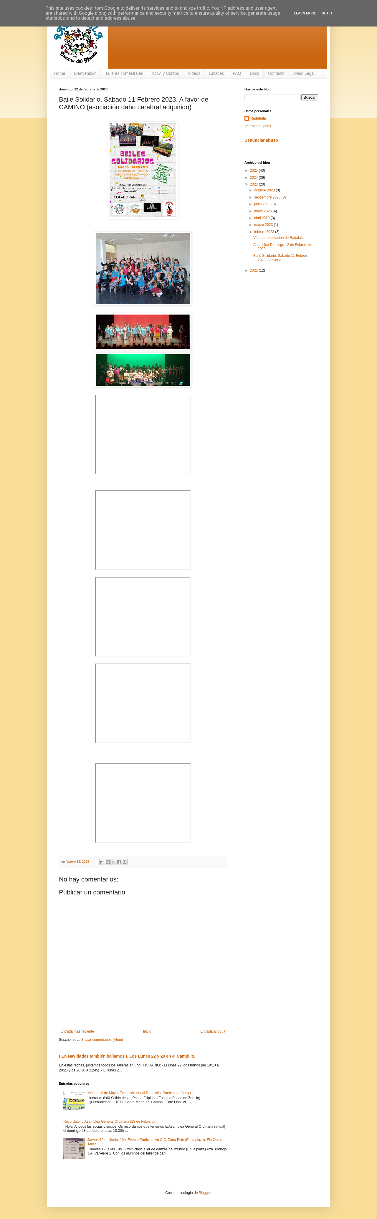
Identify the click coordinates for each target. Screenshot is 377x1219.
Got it (327, 13)
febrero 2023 (264, 232)
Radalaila (258, 118)
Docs (254, 73)
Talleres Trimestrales (124, 73)
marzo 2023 (264, 225)
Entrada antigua (212, 1031)
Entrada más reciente (77, 1031)
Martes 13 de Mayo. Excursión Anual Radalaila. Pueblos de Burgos (140, 1093)
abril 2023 (262, 218)
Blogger (205, 1193)
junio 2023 (263, 204)
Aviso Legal (304, 73)
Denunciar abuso (261, 140)
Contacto (276, 73)
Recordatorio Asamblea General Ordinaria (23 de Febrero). (109, 1121)
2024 (254, 178)
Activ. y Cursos (165, 73)
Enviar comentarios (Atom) (102, 1040)
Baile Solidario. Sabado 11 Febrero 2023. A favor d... (280, 258)
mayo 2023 (263, 211)
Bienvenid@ (85, 73)
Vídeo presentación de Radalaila (278, 238)
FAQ (237, 73)
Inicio (147, 1031)
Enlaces (216, 73)
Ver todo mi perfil (257, 126)
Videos (194, 73)
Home (59, 73)
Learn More (305, 13)
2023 (254, 184)
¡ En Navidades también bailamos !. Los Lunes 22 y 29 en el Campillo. (127, 1056)
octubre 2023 (265, 190)
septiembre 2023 (268, 197)
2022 (254, 270)
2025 (254, 170)
